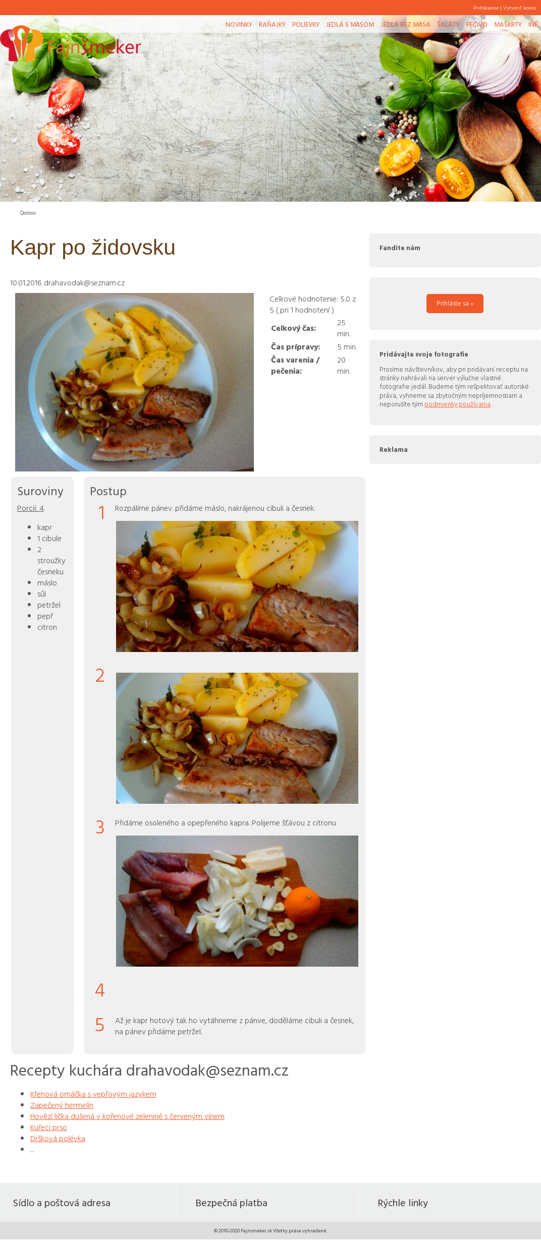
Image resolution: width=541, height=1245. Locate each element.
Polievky (305, 24)
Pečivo (477, 24)
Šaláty (448, 24)
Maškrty (508, 24)
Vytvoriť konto (519, 8)
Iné (532, 24)
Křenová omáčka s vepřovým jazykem (93, 1094)
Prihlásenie (486, 8)
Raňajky (272, 24)
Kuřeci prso (48, 1127)
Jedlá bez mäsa (405, 24)
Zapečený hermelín (61, 1105)
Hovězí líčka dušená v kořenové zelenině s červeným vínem (127, 1116)
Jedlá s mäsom (350, 24)
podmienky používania (457, 404)
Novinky (239, 24)
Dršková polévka (57, 1138)
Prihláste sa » (455, 303)
